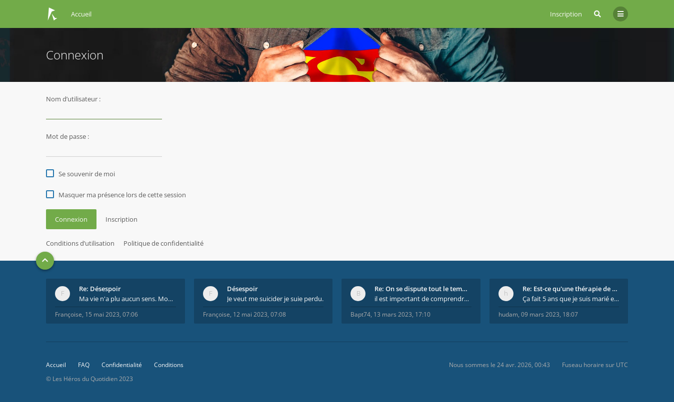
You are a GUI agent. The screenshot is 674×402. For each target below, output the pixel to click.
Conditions (169, 365)
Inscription (566, 13)
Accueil (56, 365)
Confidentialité (122, 365)
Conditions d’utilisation (80, 243)
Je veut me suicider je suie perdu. (275, 298)
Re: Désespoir (100, 288)
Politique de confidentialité (164, 243)
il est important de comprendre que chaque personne (423, 298)
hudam (508, 314)
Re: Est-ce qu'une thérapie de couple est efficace (571, 288)
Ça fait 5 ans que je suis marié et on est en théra (571, 298)
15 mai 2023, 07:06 (111, 314)
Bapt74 (360, 314)
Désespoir (242, 288)
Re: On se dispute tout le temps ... (423, 288)
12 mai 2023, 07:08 (259, 314)
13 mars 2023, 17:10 (402, 314)
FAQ (84, 365)
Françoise (68, 314)
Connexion (71, 219)
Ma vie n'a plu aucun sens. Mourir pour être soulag (127, 298)
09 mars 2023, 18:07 (549, 314)
